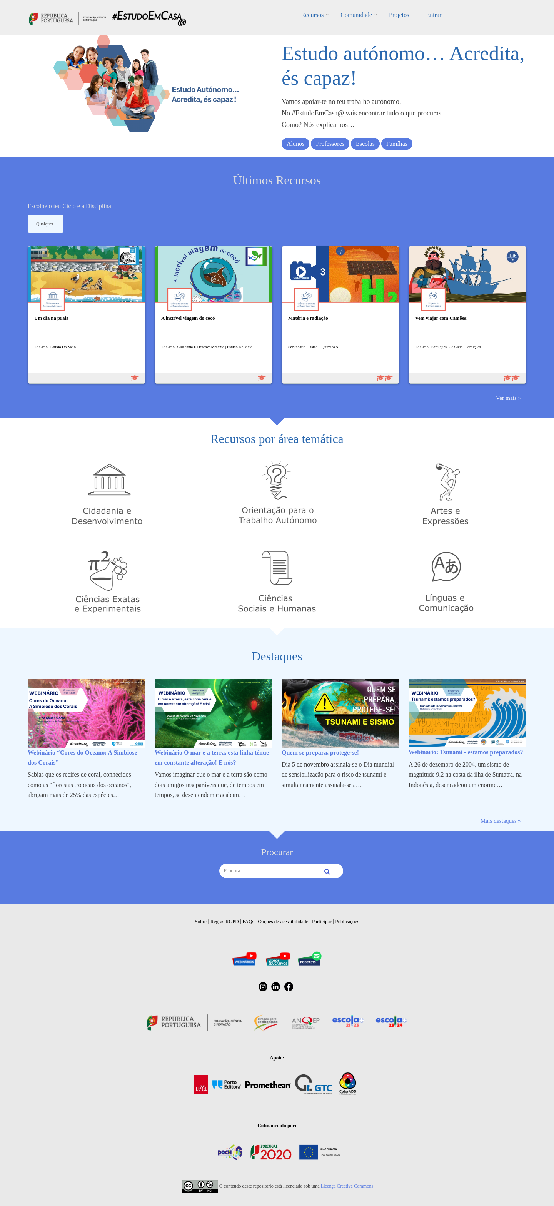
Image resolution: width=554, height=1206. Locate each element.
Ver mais (506, 397)
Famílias (396, 143)
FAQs (248, 921)
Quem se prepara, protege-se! (320, 752)
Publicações (347, 921)
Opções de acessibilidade (283, 921)
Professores (330, 143)
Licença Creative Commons (347, 1186)
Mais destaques (499, 820)
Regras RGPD (224, 921)
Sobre (201, 921)
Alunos (295, 143)
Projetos (399, 15)
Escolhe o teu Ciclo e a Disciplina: (70, 206)
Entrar (433, 15)
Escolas (365, 143)
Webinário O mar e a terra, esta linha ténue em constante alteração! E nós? (212, 757)
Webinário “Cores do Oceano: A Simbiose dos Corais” (82, 757)
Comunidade (356, 15)
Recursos (312, 15)
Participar (322, 921)
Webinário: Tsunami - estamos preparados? (466, 752)
